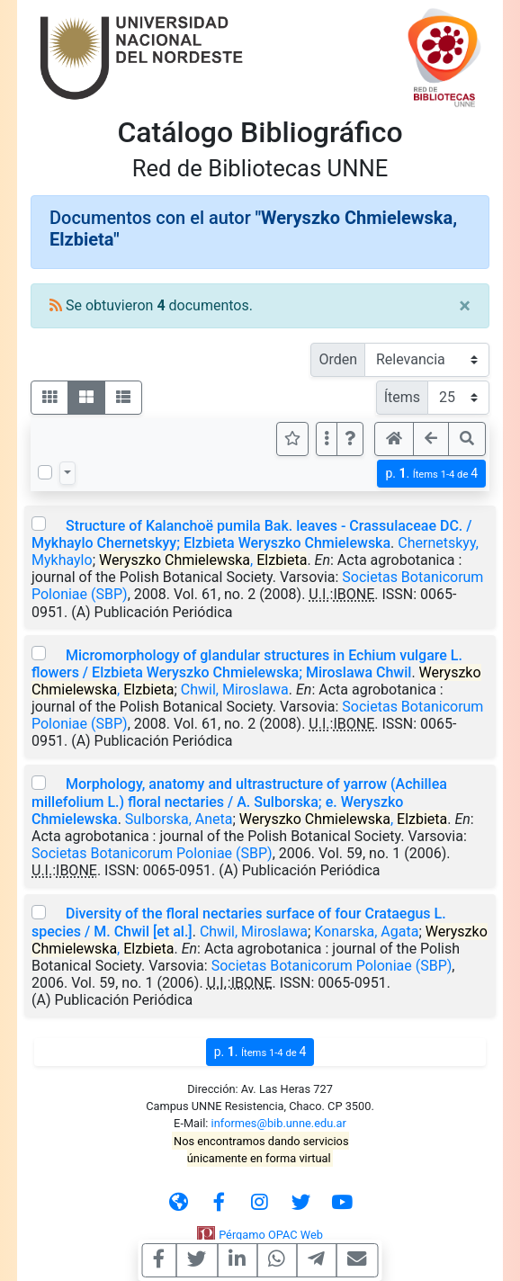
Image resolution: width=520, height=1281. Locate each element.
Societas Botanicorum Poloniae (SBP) (152, 853)
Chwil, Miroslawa (235, 689)
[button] (349, 439)
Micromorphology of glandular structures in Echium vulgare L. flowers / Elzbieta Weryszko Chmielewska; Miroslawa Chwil (246, 664)
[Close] (465, 305)
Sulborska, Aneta (179, 819)
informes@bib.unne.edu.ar (278, 1123)
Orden (337, 359)
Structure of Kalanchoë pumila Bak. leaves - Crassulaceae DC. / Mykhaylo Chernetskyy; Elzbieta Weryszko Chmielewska (251, 534)
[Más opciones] (326, 439)
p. (431, 473)
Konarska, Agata (366, 931)
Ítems (402, 397)
